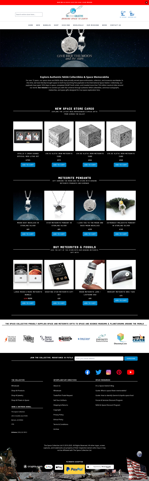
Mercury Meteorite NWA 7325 (121, 292)
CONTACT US (115, 25)
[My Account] (123, 14)
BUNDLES (47, 25)
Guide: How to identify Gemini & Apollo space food (114, 395)
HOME (30, 25)
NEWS (104, 25)
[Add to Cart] (28, 165)
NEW (38, 25)
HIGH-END (66, 25)
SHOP (56, 25)
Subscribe (131, 358)
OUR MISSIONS (93, 25)
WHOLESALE (78, 25)
